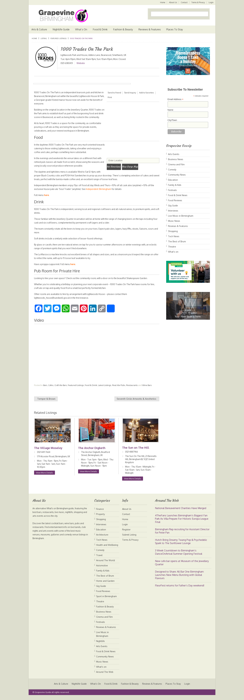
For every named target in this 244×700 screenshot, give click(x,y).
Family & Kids (174, 185)
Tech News (173, 236)
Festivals (172, 190)
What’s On (81, 29)
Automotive (102, 569)
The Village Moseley (48, 451)
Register (126, 533)
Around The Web (104, 675)
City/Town (172, 120)
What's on (173, 251)
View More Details (44, 479)
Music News (174, 221)
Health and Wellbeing (107, 548)
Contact (184, 2)
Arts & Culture (39, 29)
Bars (45, 389)
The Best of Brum (177, 241)
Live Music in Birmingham (180, 215)
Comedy (172, 169)
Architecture (102, 538)
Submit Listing (129, 538)
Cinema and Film (176, 164)
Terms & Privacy (198, 2)
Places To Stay (174, 29)
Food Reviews (175, 200)
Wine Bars (147, 389)
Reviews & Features (149, 29)
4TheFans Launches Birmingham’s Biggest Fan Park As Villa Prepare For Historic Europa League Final (181, 522)
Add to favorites (146, 92)
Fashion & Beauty (123, 29)
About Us (172, 2)
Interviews (173, 210)
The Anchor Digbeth (92, 451)
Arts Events (173, 154)
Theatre (172, 246)
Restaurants (132, 389)
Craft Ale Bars (60, 389)
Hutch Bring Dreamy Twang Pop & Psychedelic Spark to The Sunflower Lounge (181, 545)
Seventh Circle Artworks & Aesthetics (136, 402)
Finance (100, 512)
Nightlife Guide (61, 29)
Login (211, 2)
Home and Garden (105, 584)
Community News (177, 174)
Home (162, 2)
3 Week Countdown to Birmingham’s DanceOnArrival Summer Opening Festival (178, 556)
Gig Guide (173, 205)
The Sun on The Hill (136, 451)
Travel (99, 559)
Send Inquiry (130, 92)
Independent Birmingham (104, 192)
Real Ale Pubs (118, 389)
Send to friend (114, 92)
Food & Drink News (177, 195)
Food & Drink (100, 29)
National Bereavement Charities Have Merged (180, 511)
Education (173, 180)
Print (110, 97)
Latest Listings (104, 389)
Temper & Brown (46, 402)
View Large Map (134, 166)
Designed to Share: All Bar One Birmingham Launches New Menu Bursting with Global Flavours (179, 578)
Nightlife (100, 645)
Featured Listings (58, 38)
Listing (44, 38)
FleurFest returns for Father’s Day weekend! (179, 589)
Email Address (175, 99)
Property (100, 518)
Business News (175, 159)
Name (170, 110)
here (47, 198)
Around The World (105, 564)
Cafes (51, 389)
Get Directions (115, 166)
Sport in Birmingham (106, 600)
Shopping (173, 231)
